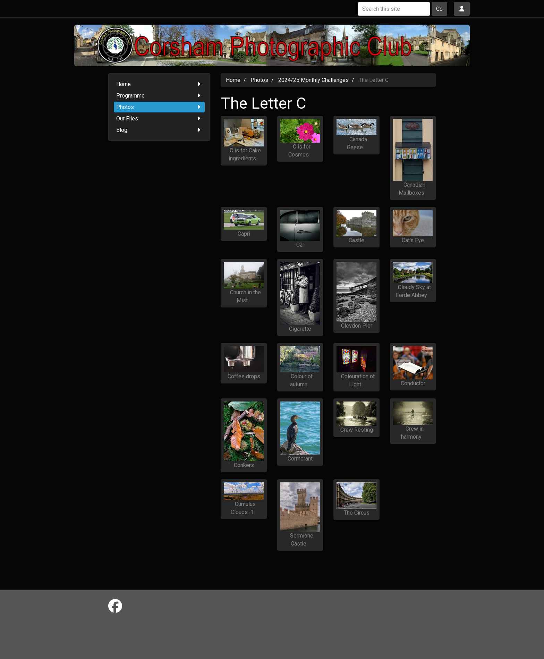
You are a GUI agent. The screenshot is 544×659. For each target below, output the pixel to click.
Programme (159, 96)
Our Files (159, 118)
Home (159, 84)
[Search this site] (394, 9)
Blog (159, 130)
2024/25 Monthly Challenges (313, 80)
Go (439, 9)
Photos (159, 107)
